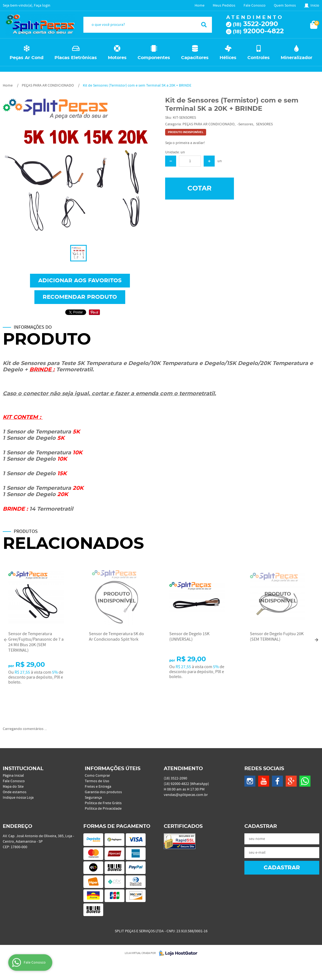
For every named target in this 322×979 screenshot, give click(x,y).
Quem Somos (285, 5)
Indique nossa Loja (18, 797)
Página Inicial (13, 775)
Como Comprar (97, 775)
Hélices (228, 58)
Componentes (154, 58)
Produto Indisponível (117, 598)
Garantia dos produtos (103, 792)
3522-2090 (255, 24)
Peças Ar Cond (26, 58)
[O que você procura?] (204, 25)
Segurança (93, 797)
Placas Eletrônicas (75, 58)
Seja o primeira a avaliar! (185, 142)
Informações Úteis (112, 768)
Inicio (314, 5)
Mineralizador (296, 58)
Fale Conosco (255, 5)
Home (199, 5)
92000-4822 (258, 31)
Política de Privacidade (103, 808)
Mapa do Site (13, 786)
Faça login (42, 5)
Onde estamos (14, 792)
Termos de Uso (97, 781)
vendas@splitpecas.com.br (186, 794)
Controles (258, 58)
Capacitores (195, 58)
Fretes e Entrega (98, 786)
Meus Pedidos (224, 5)
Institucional (23, 768)
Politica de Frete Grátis (103, 803)
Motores (117, 58)
